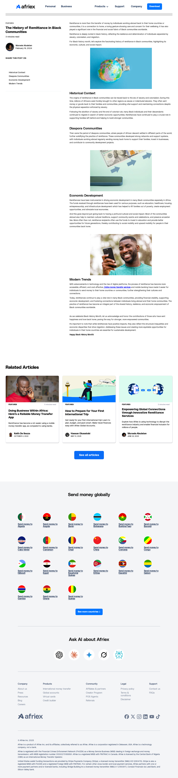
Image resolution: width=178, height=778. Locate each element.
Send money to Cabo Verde (25, 548)
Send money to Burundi (151, 525)
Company (136, 6)
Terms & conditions (126, 694)
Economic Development (19, 80)
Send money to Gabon (151, 572)
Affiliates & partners (96, 689)
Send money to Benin (75, 525)
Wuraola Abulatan (24, 46)
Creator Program (94, 693)
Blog (20, 700)
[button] (101, 6)
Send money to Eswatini (126, 572)
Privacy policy (127, 689)
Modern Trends (15, 84)
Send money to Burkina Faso (126, 525)
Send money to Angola (50, 525)
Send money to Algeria (25, 525)
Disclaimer (126, 699)
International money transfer (57, 689)
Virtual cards (49, 697)
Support (119, 6)
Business (66, 6)
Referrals (90, 700)
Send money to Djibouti (25, 572)
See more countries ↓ (89, 612)
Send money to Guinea (75, 597)
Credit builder (49, 700)
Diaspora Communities (19, 76)
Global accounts (51, 693)
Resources (23, 697)
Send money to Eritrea (100, 572)
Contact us (154, 689)
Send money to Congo (151, 548)
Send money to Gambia (25, 597)
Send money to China (100, 548)
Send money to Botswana (100, 525)
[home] (25, 6)
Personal (50, 6)
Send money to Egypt (50, 572)
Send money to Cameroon (50, 548)
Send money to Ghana (50, 597)
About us (22, 689)
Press (20, 693)
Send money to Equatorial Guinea (75, 573)
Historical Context (17, 73)
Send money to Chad (75, 548)
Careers (21, 704)
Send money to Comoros (126, 548)
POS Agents (92, 697)
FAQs (152, 693)
